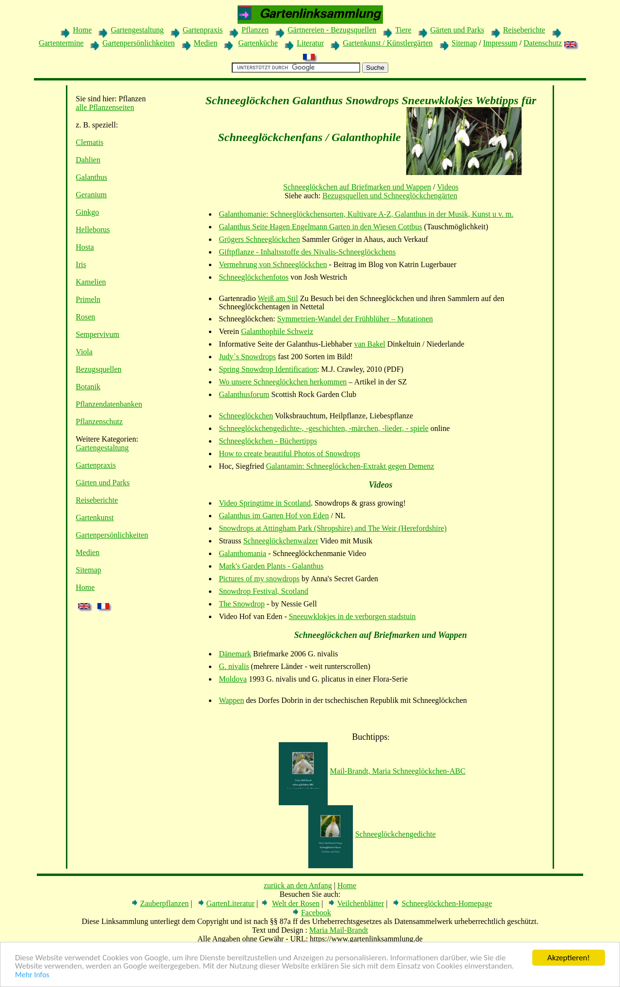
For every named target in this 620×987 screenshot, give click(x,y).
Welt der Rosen (295, 903)
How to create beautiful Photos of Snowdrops (289, 453)
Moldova (233, 679)
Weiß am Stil (278, 298)
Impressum (500, 43)
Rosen (85, 317)
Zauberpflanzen (164, 903)
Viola (84, 352)
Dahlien (88, 160)
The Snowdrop (242, 604)
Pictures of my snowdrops (259, 578)
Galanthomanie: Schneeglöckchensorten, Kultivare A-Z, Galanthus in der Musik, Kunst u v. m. (366, 214)
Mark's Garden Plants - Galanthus (271, 566)
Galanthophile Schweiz (277, 331)
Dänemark (235, 654)
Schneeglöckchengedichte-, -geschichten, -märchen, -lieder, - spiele (324, 428)
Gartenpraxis (203, 30)
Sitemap (464, 43)
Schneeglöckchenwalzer (280, 541)
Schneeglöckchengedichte (372, 834)
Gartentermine (61, 43)
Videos (447, 187)
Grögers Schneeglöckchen (259, 239)
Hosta (85, 247)
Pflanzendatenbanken (109, 404)
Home (82, 30)
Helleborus (93, 229)
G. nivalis (234, 666)
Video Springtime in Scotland (265, 503)
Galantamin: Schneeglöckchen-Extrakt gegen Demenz (350, 466)
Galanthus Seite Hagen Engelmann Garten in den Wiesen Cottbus (320, 227)
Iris (81, 264)
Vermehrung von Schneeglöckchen (273, 264)
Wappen (231, 700)
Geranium (91, 195)
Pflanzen (255, 30)
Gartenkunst (94, 517)
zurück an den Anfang (298, 885)
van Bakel (369, 344)
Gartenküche (258, 43)
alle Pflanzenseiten (105, 107)
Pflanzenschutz (99, 421)
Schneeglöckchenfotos (253, 277)
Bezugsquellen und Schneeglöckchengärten (389, 195)
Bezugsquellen (98, 369)
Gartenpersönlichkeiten (138, 43)
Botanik (88, 386)
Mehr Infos (32, 975)
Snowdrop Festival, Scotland (263, 591)
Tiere (403, 30)
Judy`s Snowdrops (247, 356)
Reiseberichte (524, 30)
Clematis (89, 142)
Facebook (316, 912)
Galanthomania (242, 553)
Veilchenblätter (360, 903)
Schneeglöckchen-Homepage (446, 903)
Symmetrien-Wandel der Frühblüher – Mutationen (355, 319)
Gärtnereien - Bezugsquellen (331, 30)
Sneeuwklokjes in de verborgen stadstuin (352, 616)
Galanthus (91, 177)
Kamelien (91, 282)
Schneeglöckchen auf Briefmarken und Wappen (357, 187)
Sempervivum (97, 334)
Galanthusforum (244, 394)
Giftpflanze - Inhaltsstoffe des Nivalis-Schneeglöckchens (307, 252)
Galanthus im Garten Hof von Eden (274, 515)
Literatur (310, 43)
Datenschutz (543, 43)
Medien (206, 43)
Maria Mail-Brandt (338, 930)
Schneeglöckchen (246, 416)
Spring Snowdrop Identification (268, 369)
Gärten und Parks (457, 30)
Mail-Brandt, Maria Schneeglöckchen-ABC (372, 771)
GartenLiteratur (231, 903)
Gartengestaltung (137, 30)
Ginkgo (87, 212)
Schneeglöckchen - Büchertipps (268, 441)
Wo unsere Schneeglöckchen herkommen (283, 382)
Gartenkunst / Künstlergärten (387, 43)
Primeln (88, 299)
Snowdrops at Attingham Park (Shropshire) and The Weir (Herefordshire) (332, 528)
